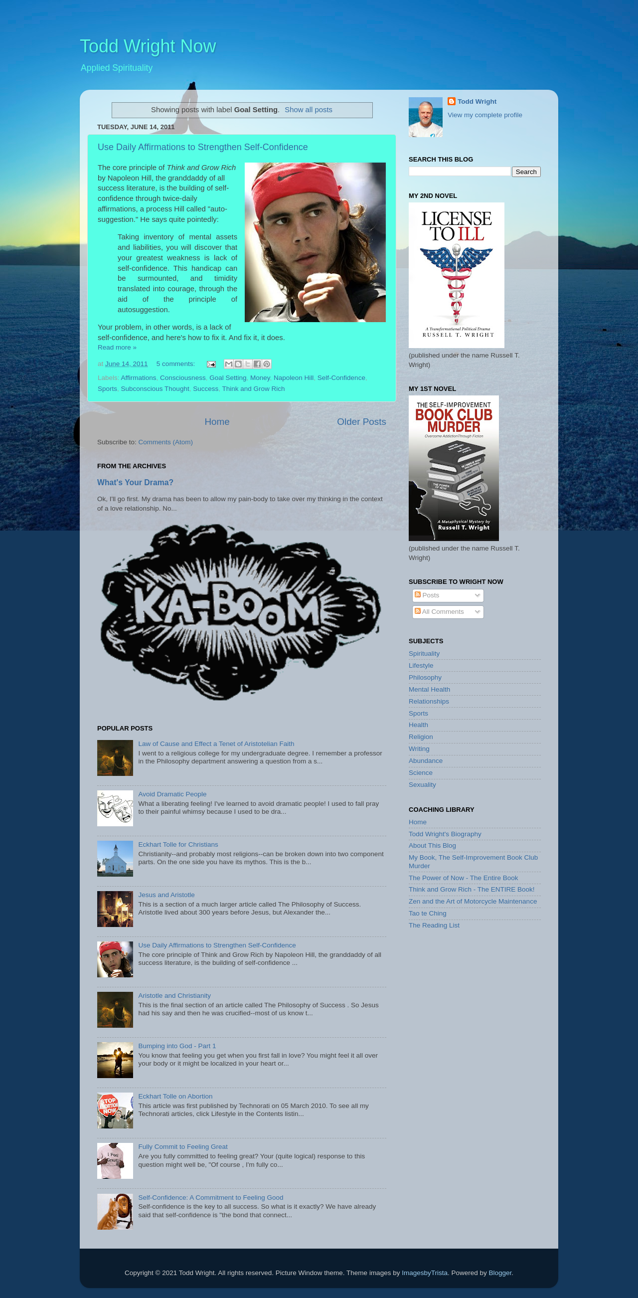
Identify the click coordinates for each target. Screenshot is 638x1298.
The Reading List (434, 925)
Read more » (117, 347)
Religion (421, 737)
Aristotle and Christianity (174, 995)
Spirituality (424, 653)
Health (418, 725)
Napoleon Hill (294, 377)
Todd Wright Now (148, 46)
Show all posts (308, 110)
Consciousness (183, 377)
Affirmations (139, 377)
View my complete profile (485, 115)
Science (421, 772)
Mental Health (429, 689)
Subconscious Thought (155, 388)
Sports (107, 388)
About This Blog (432, 845)
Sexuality (422, 784)
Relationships (429, 701)
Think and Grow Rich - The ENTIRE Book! (472, 889)
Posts (427, 595)
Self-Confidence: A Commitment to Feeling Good (210, 1197)
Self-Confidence (341, 377)
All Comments (439, 611)
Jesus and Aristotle (166, 895)
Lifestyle (421, 665)
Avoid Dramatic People (172, 794)
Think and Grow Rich (253, 388)
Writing (419, 748)
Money (260, 377)
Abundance (426, 760)
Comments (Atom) (166, 442)
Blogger (499, 1273)
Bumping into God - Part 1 (177, 1046)
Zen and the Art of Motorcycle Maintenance (473, 901)
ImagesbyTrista (425, 1273)
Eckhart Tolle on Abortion (175, 1096)
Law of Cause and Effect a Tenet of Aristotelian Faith (216, 743)
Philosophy (425, 677)
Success (205, 388)
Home (216, 421)
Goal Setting (227, 377)
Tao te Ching (428, 913)
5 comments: (177, 364)
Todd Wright (477, 101)
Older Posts (361, 421)
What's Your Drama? (135, 482)
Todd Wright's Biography (445, 834)
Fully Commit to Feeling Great (182, 1146)
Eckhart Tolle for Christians (178, 844)
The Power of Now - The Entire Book (463, 878)
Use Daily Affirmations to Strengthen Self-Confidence (203, 147)
